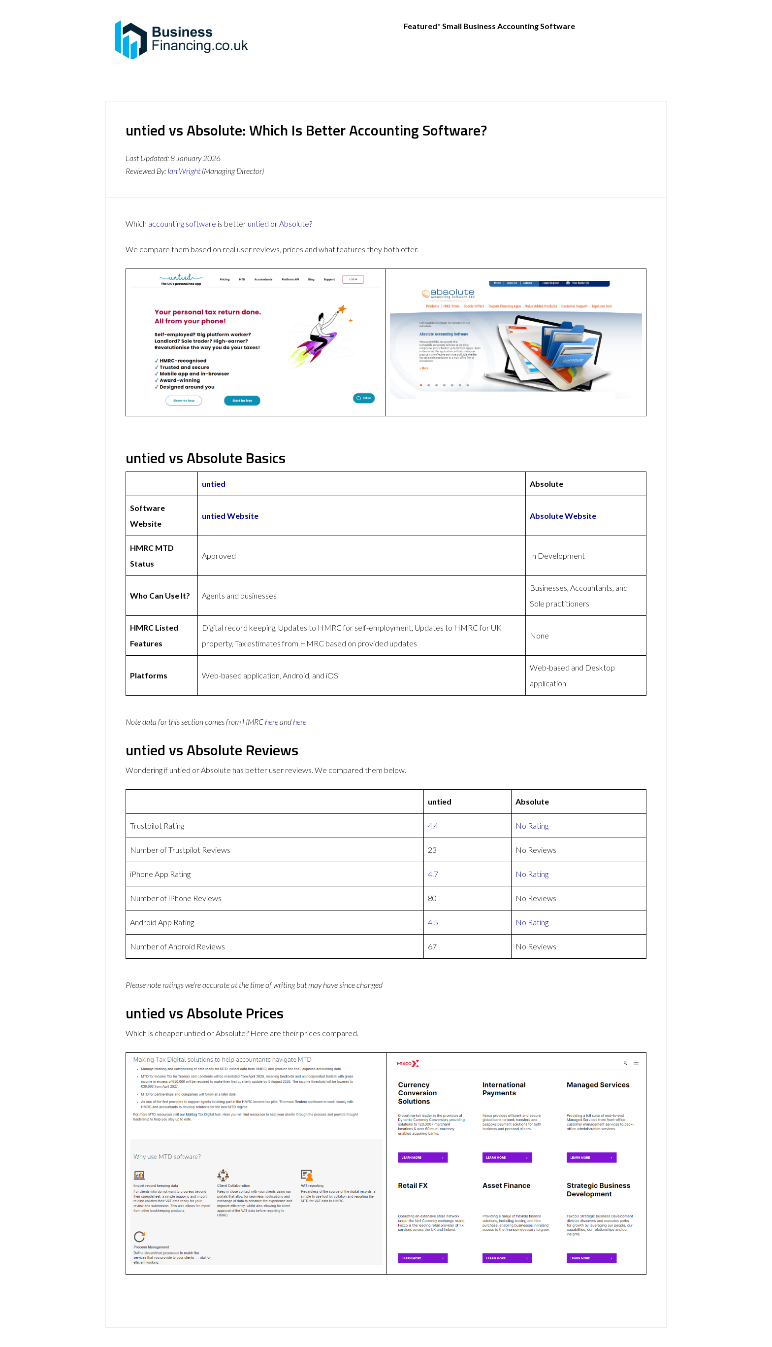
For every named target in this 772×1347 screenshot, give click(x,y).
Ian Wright (183, 170)
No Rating (531, 825)
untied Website (230, 515)
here (271, 721)
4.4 (433, 825)
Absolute (294, 223)
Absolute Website (563, 515)
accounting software (182, 223)
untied (258, 223)
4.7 (433, 873)
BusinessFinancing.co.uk (184, 39)
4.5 (433, 922)
